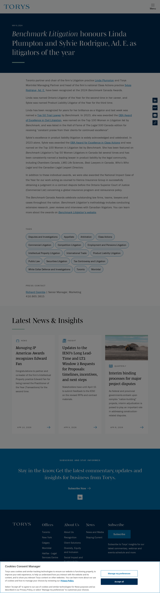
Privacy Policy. (67, 581)
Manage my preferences (119, 573)
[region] (80, 577)
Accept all (119, 581)
